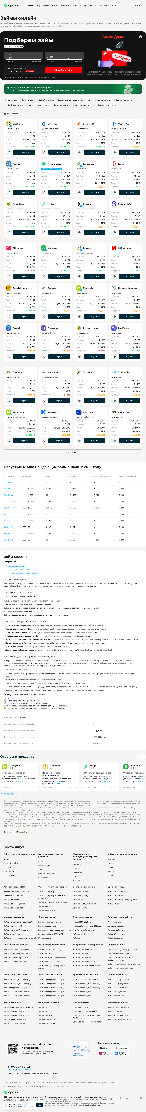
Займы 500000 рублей (82, 995)
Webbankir (8, 482)
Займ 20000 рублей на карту (50, 987)
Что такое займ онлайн (15, 566)
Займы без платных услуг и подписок (54, 902)
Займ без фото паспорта (118, 1007)
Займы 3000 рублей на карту (16, 991)
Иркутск (76, 880)
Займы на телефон (46, 953)
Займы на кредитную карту (16, 961)
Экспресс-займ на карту (118, 930)
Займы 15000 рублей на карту (51, 983)
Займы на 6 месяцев (116, 892)
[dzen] (141, 1098)
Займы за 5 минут (81, 892)
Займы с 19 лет (44, 1007)
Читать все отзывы (8, 794)
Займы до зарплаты (47, 910)
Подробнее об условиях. (92, 1105)
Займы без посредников (14, 904)
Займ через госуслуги (106, 105)
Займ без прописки (46, 1023)
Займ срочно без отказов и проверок (54, 930)
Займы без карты (115, 938)
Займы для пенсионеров (118, 987)
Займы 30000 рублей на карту (51, 991)
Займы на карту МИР (82, 957)
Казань (41, 861)
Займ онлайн (11, 100)
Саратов (111, 863)
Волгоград (112, 859)
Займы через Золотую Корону (121, 968)
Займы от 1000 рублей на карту (17, 983)
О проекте (8, 1082)
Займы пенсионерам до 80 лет (17, 1011)
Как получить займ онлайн (17, 569)
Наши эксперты (37, 1086)
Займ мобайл (9, 527)
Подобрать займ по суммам (85, 930)
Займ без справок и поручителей (87, 1022)
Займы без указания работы (85, 1011)
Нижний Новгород (46, 873)
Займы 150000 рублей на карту (86, 987)
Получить (24, 152)
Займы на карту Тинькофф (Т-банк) (122, 949)
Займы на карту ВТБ (82, 953)
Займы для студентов (117, 991)
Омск (75, 876)
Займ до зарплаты (59, 105)
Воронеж (7, 867)
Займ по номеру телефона (119, 953)
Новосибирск (9, 875)
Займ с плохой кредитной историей (74, 100)
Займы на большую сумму (84, 904)
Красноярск (43, 877)
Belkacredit (8, 488)
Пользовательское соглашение (72, 1082)
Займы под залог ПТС (82, 105)
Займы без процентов (13, 908)
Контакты (18, 1082)
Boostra (7, 520)
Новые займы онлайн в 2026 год (87, 926)
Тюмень (111, 867)
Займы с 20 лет (44, 1011)
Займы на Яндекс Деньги (49, 961)
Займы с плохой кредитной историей (20, 938)
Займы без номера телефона (16, 949)
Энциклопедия (10, 1086)
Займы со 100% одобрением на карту (124, 964)
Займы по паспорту (116, 1011)
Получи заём (9, 501)
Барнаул (111, 871)
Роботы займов (114, 922)
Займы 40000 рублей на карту (51, 995)
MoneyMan (15, 765)
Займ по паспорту (103, 100)
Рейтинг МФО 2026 (81, 934)
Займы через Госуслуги (118, 1015)
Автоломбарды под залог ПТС (16, 892)
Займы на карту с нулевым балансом (89, 965)
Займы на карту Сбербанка (85, 961)
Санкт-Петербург (11, 863)
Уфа (40, 869)
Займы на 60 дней (115, 896)
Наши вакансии (52, 1086)
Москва (7, 859)
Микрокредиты (45, 938)
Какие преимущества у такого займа (21, 573)
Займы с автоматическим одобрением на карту (119, 958)
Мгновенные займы (116, 926)
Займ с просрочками (37, 105)
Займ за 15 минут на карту (119, 1019)
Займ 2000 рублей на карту (15, 987)
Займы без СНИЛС (81, 1007)
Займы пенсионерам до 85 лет (17, 1015)
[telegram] (120, 1098)
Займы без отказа (11, 900)
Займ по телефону (124, 100)
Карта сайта (23, 1086)
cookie (19, 1104)
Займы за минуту (80, 896)
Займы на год (44, 906)
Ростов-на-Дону (45, 865)
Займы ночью (114, 904)
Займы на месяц (80, 908)
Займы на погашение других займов (19, 922)
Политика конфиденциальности (101, 1082)
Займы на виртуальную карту (17, 953)
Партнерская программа (35, 1082)
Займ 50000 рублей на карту (85, 979)
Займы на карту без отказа (84, 949)
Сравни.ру (7, 832)
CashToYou (8, 495)
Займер (7, 533)
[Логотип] (62, 1092)
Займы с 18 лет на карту (14, 1023)
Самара (76, 868)
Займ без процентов (14, 105)
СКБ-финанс (9, 540)
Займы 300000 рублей (82, 991)
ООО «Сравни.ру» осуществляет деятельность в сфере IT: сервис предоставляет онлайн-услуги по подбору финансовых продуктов (52, 1097)
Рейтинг (76, 938)
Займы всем (78, 900)
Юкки (6, 514)
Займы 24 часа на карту (118, 934)
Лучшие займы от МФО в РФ (50, 934)
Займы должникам (116, 995)
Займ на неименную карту (49, 949)
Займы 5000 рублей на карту (16, 995)
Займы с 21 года (45, 1015)
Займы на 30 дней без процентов (122, 900)
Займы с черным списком (49, 922)
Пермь (110, 875)
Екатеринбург (10, 871)
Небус (93, 765)
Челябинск (77, 864)
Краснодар (77, 872)
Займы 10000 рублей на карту (51, 979)
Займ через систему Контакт (16, 957)
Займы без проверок (47, 892)
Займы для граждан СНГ (118, 983)
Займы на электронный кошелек (52, 957)
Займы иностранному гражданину (19, 1007)
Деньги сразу (9, 508)
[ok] (134, 1098)
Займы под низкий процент (16, 930)
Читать (19, 781)
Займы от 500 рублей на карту (17, 979)
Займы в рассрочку (12, 934)
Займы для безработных (118, 979)
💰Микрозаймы (21, 832)
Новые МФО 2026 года (82, 922)
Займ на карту (28, 100)
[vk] (127, 1098)
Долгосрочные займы (13, 896)
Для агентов (52, 1082)
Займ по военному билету (15, 1019)
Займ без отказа (46, 100)
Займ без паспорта (46, 1019)
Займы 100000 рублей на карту (86, 983)
